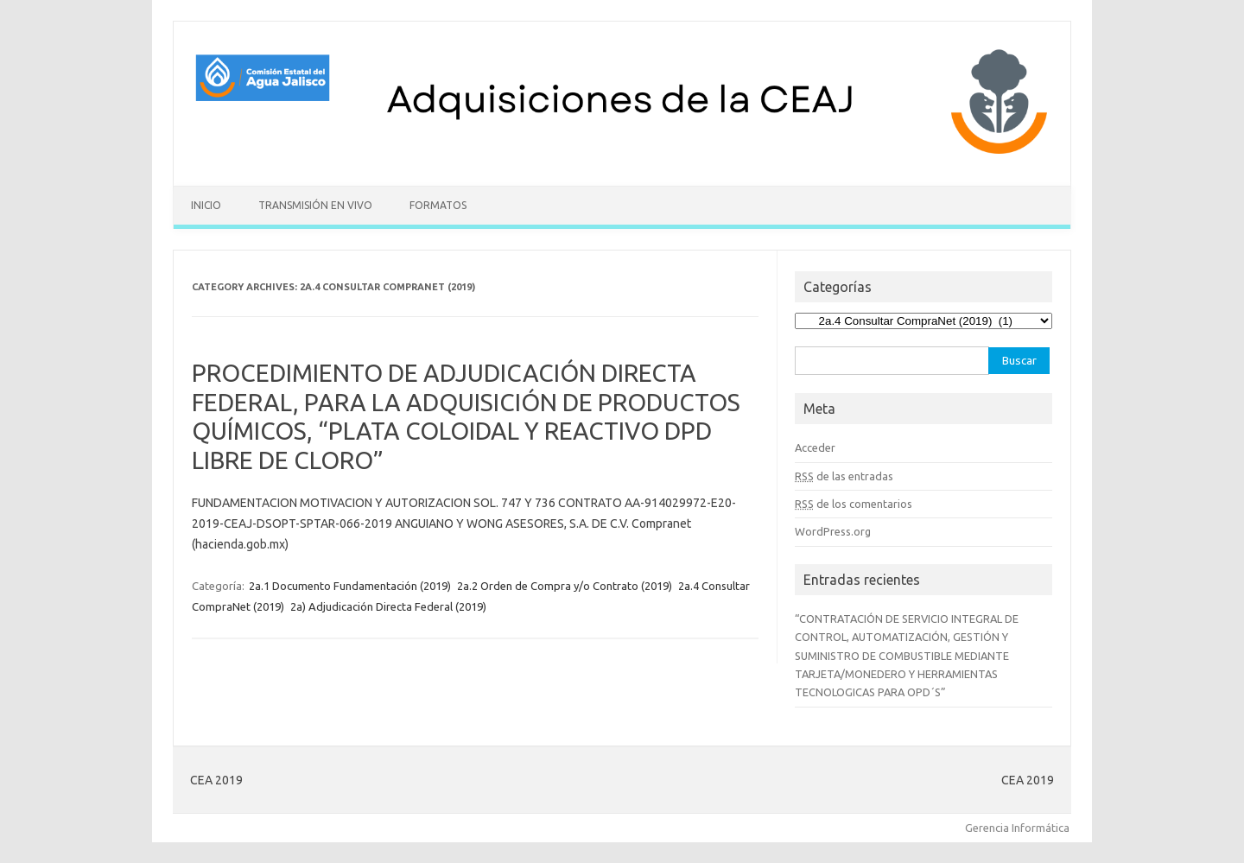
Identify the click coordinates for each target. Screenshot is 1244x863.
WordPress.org (833, 531)
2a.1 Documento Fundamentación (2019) (350, 586)
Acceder (815, 447)
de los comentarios (853, 504)
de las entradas (844, 476)
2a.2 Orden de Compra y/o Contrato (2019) (564, 586)
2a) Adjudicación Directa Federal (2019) (388, 606)
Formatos (437, 205)
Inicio (206, 205)
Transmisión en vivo (315, 205)
